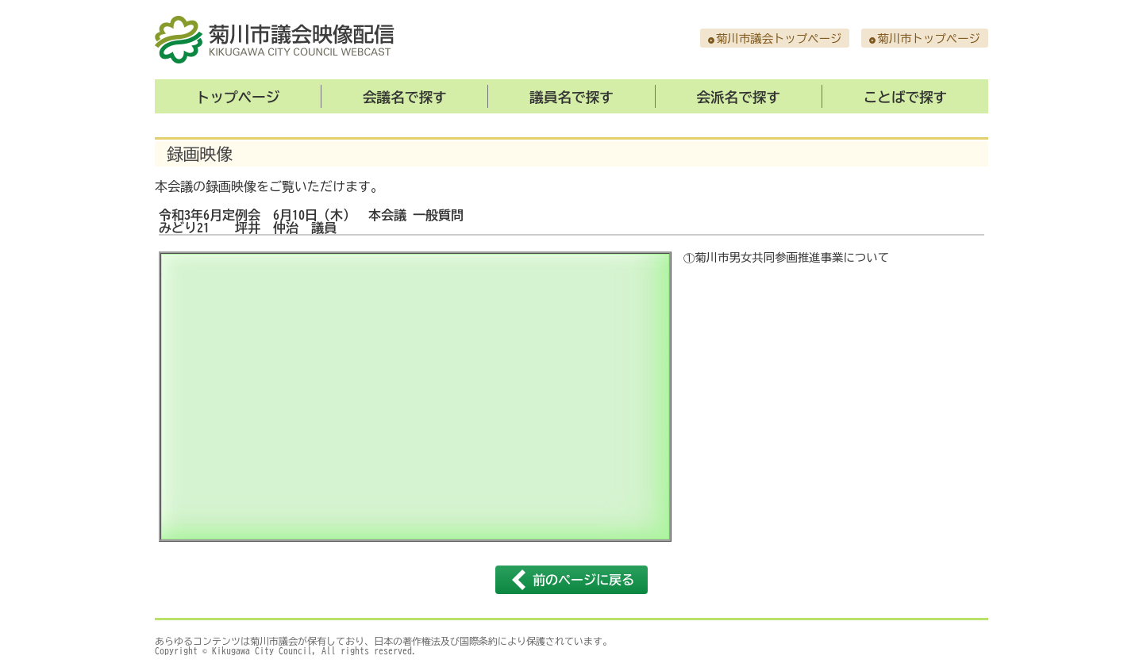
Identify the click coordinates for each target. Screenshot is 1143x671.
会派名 (738, 97)
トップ (238, 97)
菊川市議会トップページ (778, 38)
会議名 (405, 97)
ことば (906, 97)
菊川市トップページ (928, 38)
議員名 (571, 97)
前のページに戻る (583, 579)
